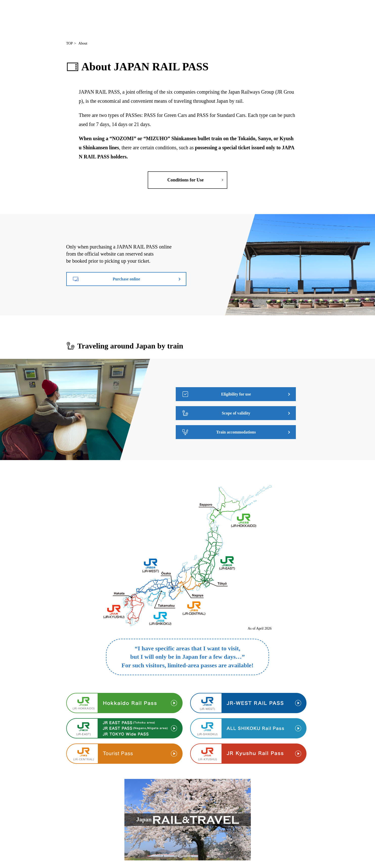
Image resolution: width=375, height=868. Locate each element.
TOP (69, 43)
